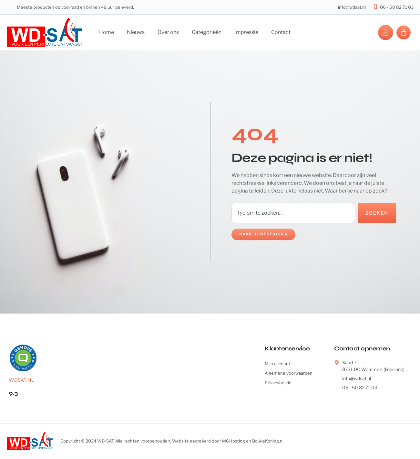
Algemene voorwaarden (289, 375)
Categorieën (206, 32)
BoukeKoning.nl (267, 441)
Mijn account (278, 365)
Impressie (246, 32)
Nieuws (136, 32)
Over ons (168, 32)
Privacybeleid (279, 385)
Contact (281, 32)
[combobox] (292, 213)
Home (106, 32)
